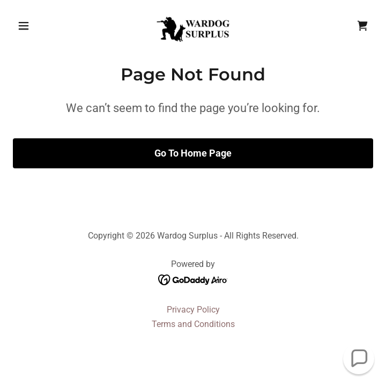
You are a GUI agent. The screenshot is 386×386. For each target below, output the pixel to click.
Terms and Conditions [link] (193, 324)
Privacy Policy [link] (193, 310)
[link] (193, 25)
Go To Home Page (193, 153)
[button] (40, 25)
